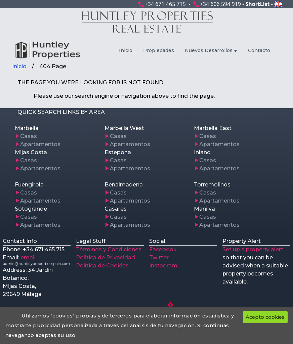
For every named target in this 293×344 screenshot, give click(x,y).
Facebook (163, 249)
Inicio (125, 50)
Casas (28, 136)
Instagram (163, 265)
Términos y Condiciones (108, 249)
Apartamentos (40, 144)
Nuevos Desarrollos (209, 50)
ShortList (257, 4)
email (28, 257)
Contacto (259, 50)
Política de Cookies (102, 265)
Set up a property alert (252, 249)
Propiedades (158, 50)
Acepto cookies (265, 317)
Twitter (159, 257)
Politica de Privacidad (105, 257)
